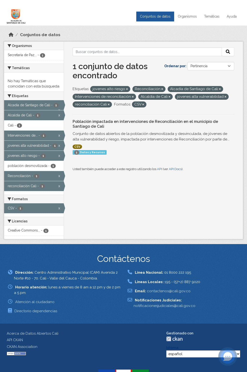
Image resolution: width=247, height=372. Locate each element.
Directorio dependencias (35, 311)
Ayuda (232, 16)
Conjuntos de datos (155, 16)
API (159, 169)
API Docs (175, 169)
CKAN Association (22, 347)
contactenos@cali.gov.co (169, 291)
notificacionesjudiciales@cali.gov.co (164, 306)
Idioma (172, 348)
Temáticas (212, 16)
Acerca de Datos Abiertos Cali (32, 333)
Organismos (187, 16)
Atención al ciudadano (35, 302)
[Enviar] (228, 51)
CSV (77, 146)
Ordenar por (174, 66)
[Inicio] (11, 34)
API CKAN (15, 340)
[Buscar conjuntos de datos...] (147, 51)
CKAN (174, 338)
